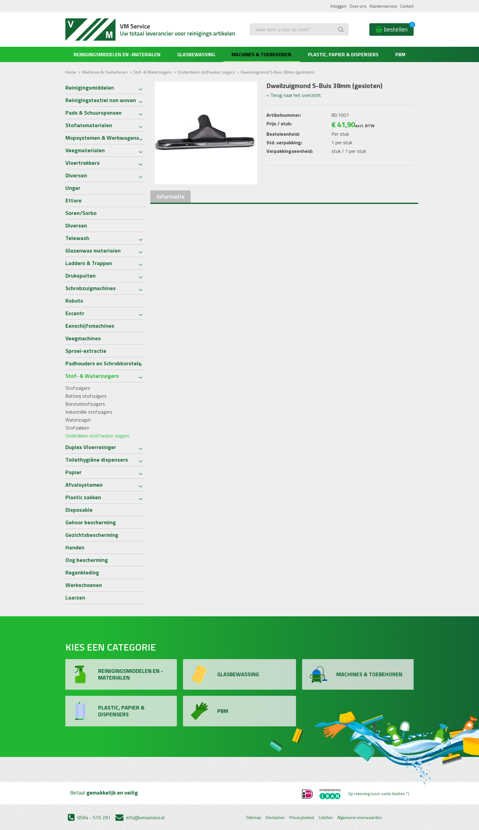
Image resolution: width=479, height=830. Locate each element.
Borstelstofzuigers (85, 404)
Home (70, 72)
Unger (72, 188)
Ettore (73, 200)
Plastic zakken (83, 497)
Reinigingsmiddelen (89, 87)
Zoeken (259, 41)
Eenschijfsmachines (89, 326)
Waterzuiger (78, 419)
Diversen (76, 175)
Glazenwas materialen (93, 250)
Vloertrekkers (82, 163)
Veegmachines (83, 338)
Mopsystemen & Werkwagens (102, 138)
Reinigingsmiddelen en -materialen (117, 54)
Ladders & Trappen (88, 263)
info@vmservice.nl (139, 817)
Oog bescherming (86, 560)
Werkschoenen (83, 585)
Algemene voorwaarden (359, 817)
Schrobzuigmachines (90, 288)
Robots (74, 301)
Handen (74, 547)
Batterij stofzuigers (86, 396)
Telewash (77, 238)
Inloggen (338, 6)
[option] (206, 133)
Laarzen (75, 597)
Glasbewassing (196, 54)
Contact (407, 6)
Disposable (79, 510)
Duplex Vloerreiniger (90, 447)
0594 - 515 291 (89, 817)
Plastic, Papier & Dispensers (343, 54)
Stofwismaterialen (88, 125)
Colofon (326, 817)
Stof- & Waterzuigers (152, 72)
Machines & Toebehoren (261, 54)
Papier (73, 472)
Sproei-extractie (85, 351)
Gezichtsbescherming (91, 535)
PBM (400, 54)
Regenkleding (82, 572)
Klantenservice (383, 6)
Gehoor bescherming (90, 522)
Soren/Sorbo (81, 213)
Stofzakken (77, 427)
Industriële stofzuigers (88, 411)
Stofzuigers (77, 388)
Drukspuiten (80, 275)
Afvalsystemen (84, 485)
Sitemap (253, 817)
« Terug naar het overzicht (293, 95)
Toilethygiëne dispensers (96, 460)
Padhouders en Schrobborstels (103, 363)
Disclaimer (275, 817)
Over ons (358, 6)
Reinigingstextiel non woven (100, 100)
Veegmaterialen (85, 150)
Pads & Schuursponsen (93, 113)
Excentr (74, 313)
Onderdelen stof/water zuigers (206, 72)
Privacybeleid (301, 817)
